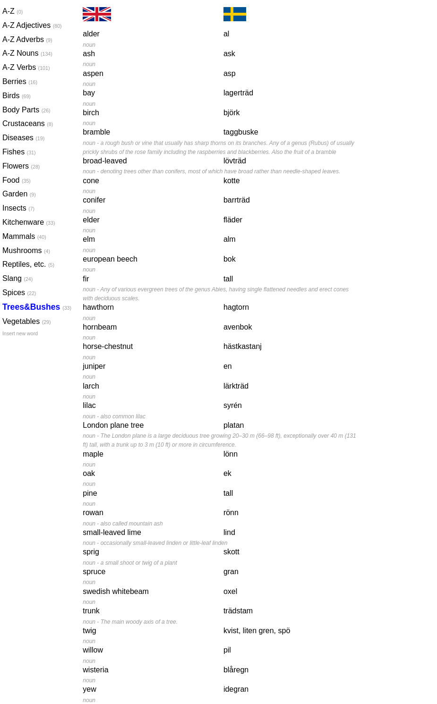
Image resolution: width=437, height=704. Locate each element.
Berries (19, 81)
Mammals (24, 236)
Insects (18, 208)
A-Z (12, 11)
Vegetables (26, 321)
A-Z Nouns (26, 53)
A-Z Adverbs (26, 39)
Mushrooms (26, 250)
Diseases (23, 138)
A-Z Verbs (26, 67)
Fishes (19, 152)
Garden (19, 194)
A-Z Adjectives (26, 25)
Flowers (21, 166)
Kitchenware (26, 222)
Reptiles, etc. (26, 264)
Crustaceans (26, 123)
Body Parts (26, 110)
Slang (17, 278)
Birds (16, 96)
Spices (19, 292)
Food (16, 180)
